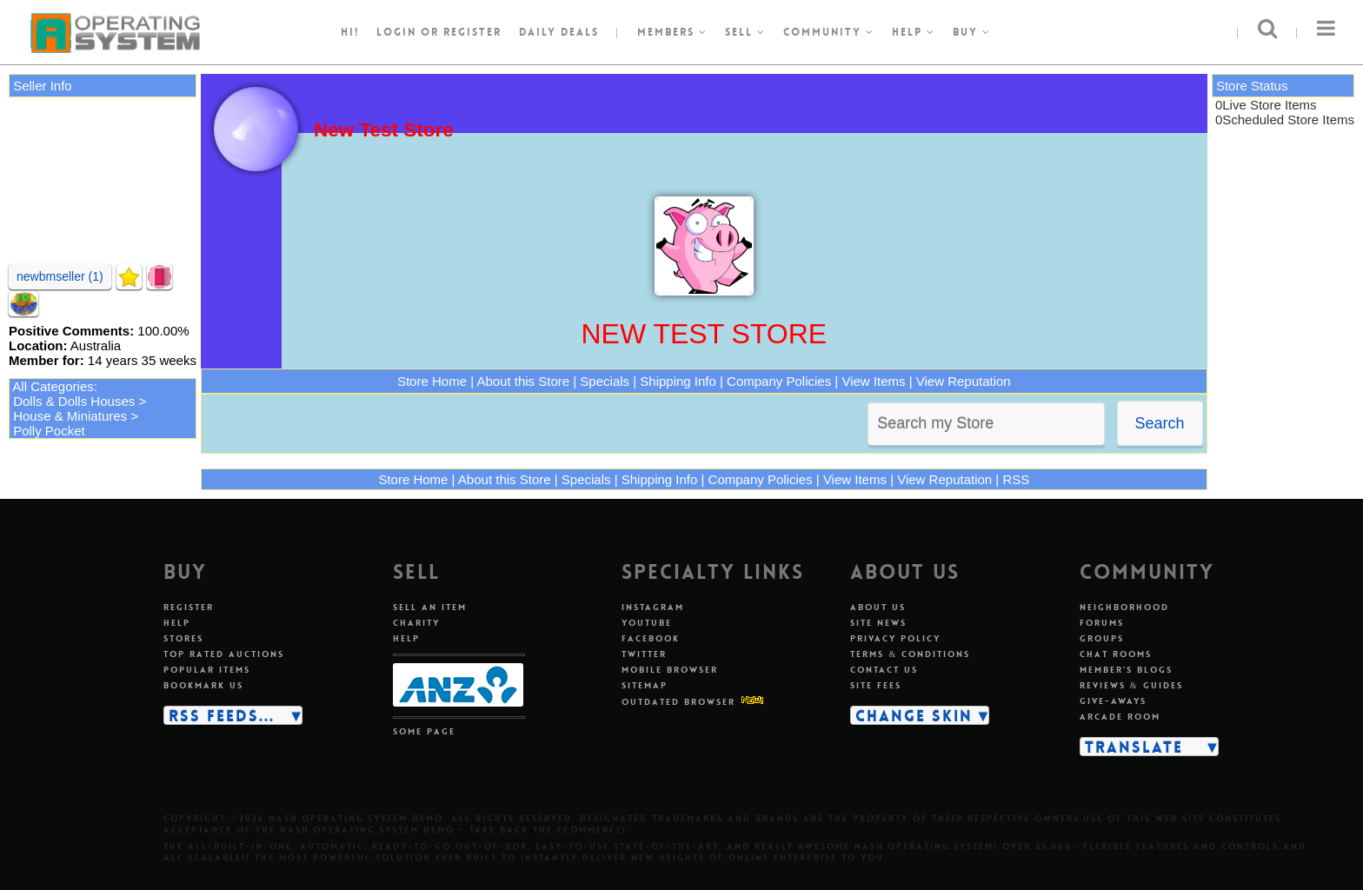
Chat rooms (1116, 654)
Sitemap (645, 685)
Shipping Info (678, 381)
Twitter (644, 654)
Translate (1134, 746)
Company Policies (779, 381)
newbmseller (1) (60, 276)
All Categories (52, 386)
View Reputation (963, 381)
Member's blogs (1126, 669)
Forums (1102, 622)
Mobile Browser (670, 669)
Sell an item (430, 607)
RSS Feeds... (222, 715)
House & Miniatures (70, 415)
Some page (424, 731)
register (472, 32)
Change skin (914, 715)
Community (828, 32)
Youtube (647, 622)
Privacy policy (895, 638)
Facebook (651, 638)
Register (188, 607)
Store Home (432, 381)
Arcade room (1120, 716)
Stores (183, 638)
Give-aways (1113, 701)
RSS (1015, 479)
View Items (873, 381)
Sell (745, 32)
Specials (604, 381)
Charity (416, 622)
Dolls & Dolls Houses (74, 401)
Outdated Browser (678, 701)
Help (913, 32)
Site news (878, 622)
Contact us (884, 669)
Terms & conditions (910, 654)
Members (672, 32)
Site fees (875, 685)
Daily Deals (559, 32)
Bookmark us (203, 685)
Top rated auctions (223, 654)
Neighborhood (1124, 607)
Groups (1102, 638)
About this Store (522, 381)
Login (396, 32)
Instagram (653, 607)
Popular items (206, 669)
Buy (972, 32)
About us (878, 607)
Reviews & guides (1131, 685)
